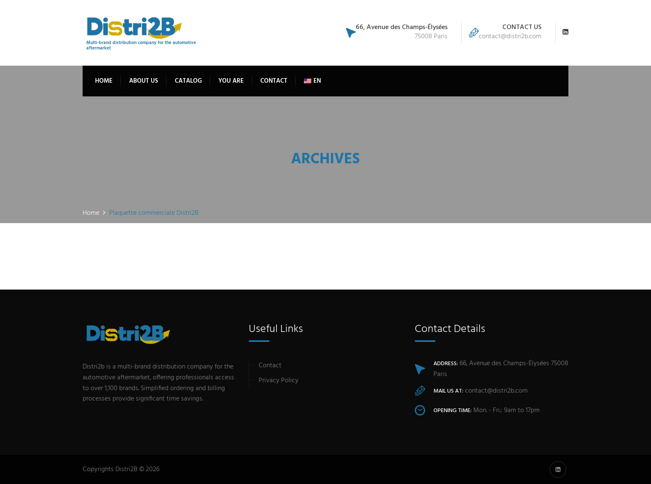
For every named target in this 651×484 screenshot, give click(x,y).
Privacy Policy (279, 380)
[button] (312, 81)
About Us (143, 81)
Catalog (188, 81)
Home (104, 81)
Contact (273, 81)
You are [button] (231, 81)
